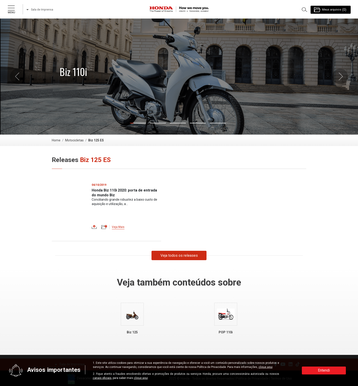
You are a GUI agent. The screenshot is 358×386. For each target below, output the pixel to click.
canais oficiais (102, 378)
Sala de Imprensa (39, 9)
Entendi (324, 370)
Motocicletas (74, 140)
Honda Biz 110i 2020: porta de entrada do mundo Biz (124, 192)
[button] (18, 76)
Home (56, 140)
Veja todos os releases (179, 255)
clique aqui (266, 367)
